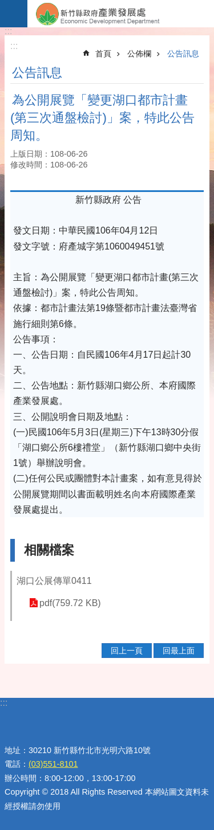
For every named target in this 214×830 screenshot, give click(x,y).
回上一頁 (127, 650)
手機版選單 (13, 13)
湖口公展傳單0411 (54, 581)
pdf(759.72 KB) (70, 603)
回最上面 (179, 650)
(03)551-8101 (53, 763)
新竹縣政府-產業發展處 (120, 13)
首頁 (103, 53)
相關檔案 (49, 550)
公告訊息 (183, 53)
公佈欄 (139, 53)
